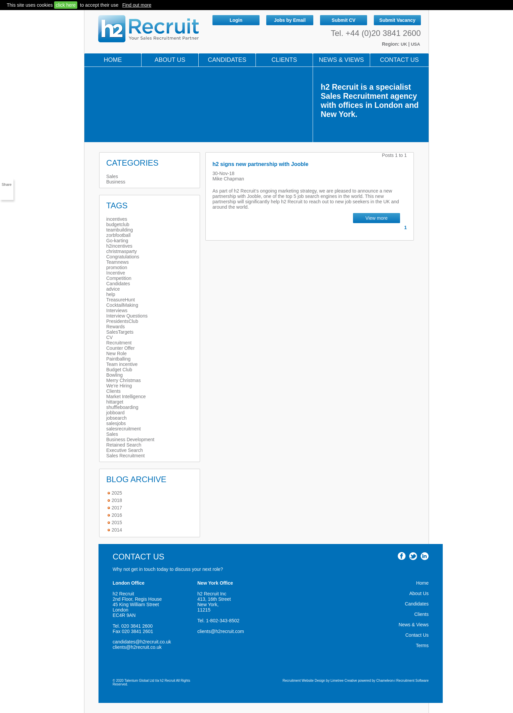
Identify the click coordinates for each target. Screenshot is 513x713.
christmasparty (121, 251)
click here (66, 5)
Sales (112, 176)
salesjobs (116, 423)
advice (113, 289)
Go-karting (117, 240)
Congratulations (122, 256)
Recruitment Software (412, 680)
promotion (116, 267)
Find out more (136, 5)
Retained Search (123, 445)
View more (376, 218)
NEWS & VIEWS (341, 59)
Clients (284, 59)
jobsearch (116, 418)
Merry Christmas (123, 380)
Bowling (114, 375)
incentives (116, 219)
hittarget (114, 402)
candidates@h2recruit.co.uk (142, 641)
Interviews (116, 310)
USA (415, 44)
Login (236, 20)
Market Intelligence (126, 396)
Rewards (115, 326)
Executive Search (124, 450)
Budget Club (119, 369)
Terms (422, 645)
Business (115, 181)
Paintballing (118, 359)
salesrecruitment (123, 428)
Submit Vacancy (397, 20)
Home (113, 59)
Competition (118, 278)
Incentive (115, 273)
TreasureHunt (120, 299)
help (110, 294)
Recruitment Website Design (304, 680)
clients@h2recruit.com (220, 631)
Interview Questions (127, 316)
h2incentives (119, 246)
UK (404, 44)
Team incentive (121, 364)
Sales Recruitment (125, 455)
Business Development (130, 439)
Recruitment (118, 342)
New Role (116, 353)
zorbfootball (118, 235)
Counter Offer (120, 348)
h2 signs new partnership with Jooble (260, 164)
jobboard (115, 412)
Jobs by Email (290, 20)
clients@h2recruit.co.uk (137, 647)
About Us (170, 59)
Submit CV (344, 20)
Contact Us (399, 59)
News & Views (414, 624)
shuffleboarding (122, 407)
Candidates (227, 59)
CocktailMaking (122, 305)
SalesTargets (119, 332)
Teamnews (117, 262)
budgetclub (117, 224)
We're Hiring (119, 385)
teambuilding (119, 230)
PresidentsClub (122, 321)
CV (109, 337)
